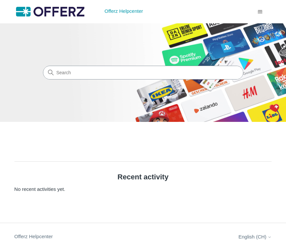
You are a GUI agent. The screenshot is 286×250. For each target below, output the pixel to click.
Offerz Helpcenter (33, 236)
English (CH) (255, 236)
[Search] (143, 72)
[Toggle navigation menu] (260, 12)
